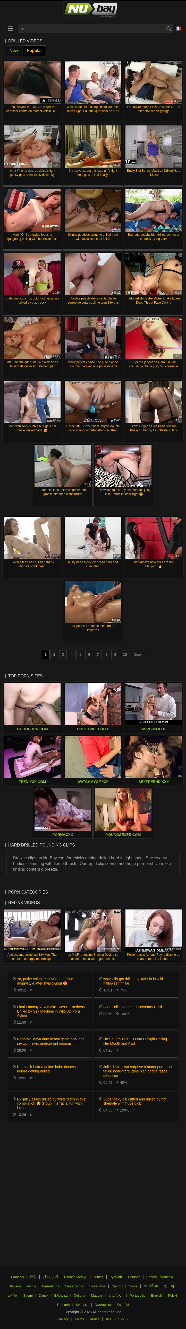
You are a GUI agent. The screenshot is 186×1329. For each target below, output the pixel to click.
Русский (115, 1277)
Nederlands (50, 1286)
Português (137, 1295)
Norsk (133, 1286)
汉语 (33, 1277)
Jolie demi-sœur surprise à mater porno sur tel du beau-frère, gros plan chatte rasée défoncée (137, 1071)
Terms (79, 1319)
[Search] (169, 28)
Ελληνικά (61, 1295)
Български (103, 1305)
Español (123, 1305)
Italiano (15, 1286)
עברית (31, 1286)
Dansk (43, 1295)
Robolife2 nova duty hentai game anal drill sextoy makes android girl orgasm (50, 1041)
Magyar (96, 1295)
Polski (172, 1295)
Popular (34, 50)
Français (17, 1277)
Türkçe (98, 1277)
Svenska (82, 1305)
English (156, 1295)
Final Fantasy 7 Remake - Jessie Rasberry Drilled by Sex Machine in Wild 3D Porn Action (51, 1011)
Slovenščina (74, 1286)
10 (125, 654)
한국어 (169, 1286)
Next (137, 654)
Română (63, 1305)
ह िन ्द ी (50, 1277)
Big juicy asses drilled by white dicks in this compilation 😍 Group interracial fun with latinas (51, 1103)
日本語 (12, 1295)
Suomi (28, 1295)
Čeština (79, 1295)
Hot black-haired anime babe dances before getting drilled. (46, 1069)
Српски (117, 1286)
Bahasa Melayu (75, 1277)
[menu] (10, 28)
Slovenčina (97, 1286)
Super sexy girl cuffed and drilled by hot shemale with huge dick (134, 1101)
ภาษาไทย (150, 1286)
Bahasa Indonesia (159, 1277)
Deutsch (134, 1277)
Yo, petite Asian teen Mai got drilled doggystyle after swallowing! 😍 (45, 981)
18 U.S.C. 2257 (116, 1319)
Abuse (94, 1319)
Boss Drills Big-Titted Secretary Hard (132, 1007)
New (14, 50)
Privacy (63, 1319)
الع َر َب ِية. (116, 1295)
